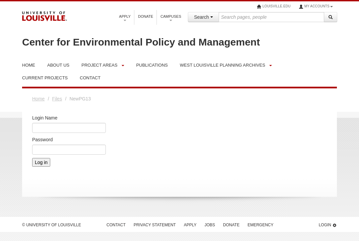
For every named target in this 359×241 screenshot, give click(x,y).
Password (42, 139)
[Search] (330, 17)
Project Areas (99, 65)
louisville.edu (274, 6)
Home (38, 98)
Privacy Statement (155, 225)
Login (328, 225)
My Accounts (316, 6)
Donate (145, 16)
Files (57, 98)
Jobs (210, 225)
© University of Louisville (51, 225)
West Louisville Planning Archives (222, 65)
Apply (125, 17)
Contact (116, 225)
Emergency (260, 225)
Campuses (170, 17)
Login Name (45, 117)
